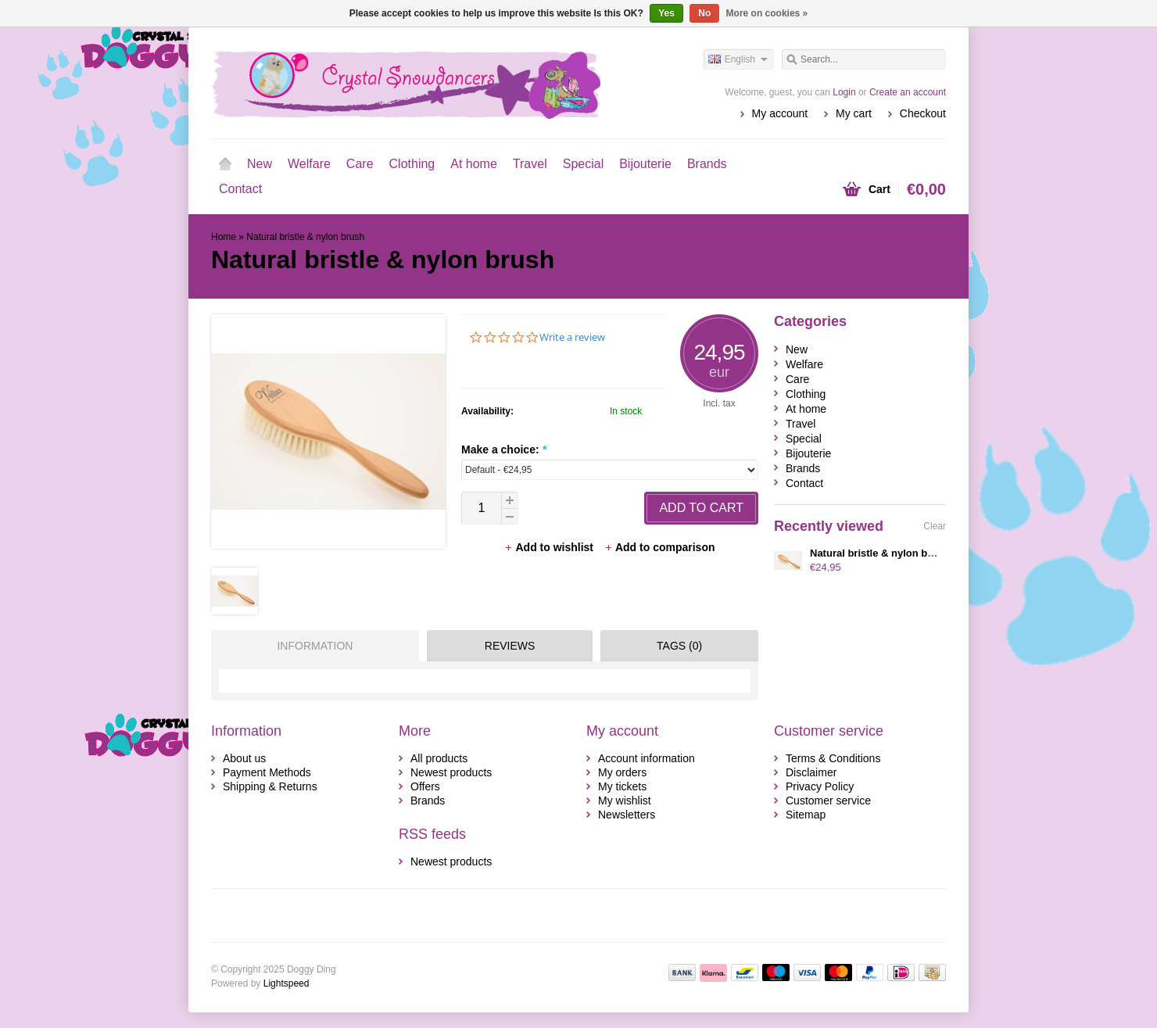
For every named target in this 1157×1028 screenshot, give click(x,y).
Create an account (907, 92)
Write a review (572, 337)
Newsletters (626, 814)
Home (225, 164)
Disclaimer (811, 772)
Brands (707, 163)
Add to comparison (659, 547)
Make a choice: (503, 449)
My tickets (622, 786)
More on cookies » (767, 13)
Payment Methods (267, 772)
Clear (934, 526)
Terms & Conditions (833, 758)
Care (360, 163)
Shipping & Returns (270, 786)
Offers (425, 786)
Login (844, 92)
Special (583, 163)
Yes (666, 13)
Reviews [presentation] (510, 645)
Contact (240, 188)
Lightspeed (286, 983)
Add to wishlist (550, 547)
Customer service (828, 800)
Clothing (412, 163)
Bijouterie (645, 163)
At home (473, 163)
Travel (530, 163)
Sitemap (806, 814)
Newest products (451, 772)
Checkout (923, 113)
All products (438, 758)
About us (244, 758)
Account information (646, 758)
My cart (854, 113)
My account (780, 113)
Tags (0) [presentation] (679, 645)
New (259, 163)
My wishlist (624, 800)
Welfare (309, 163)
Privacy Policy (820, 786)
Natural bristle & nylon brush (305, 236)
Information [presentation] (315, 645)
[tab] (311, 645)
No (704, 13)
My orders (622, 772)
